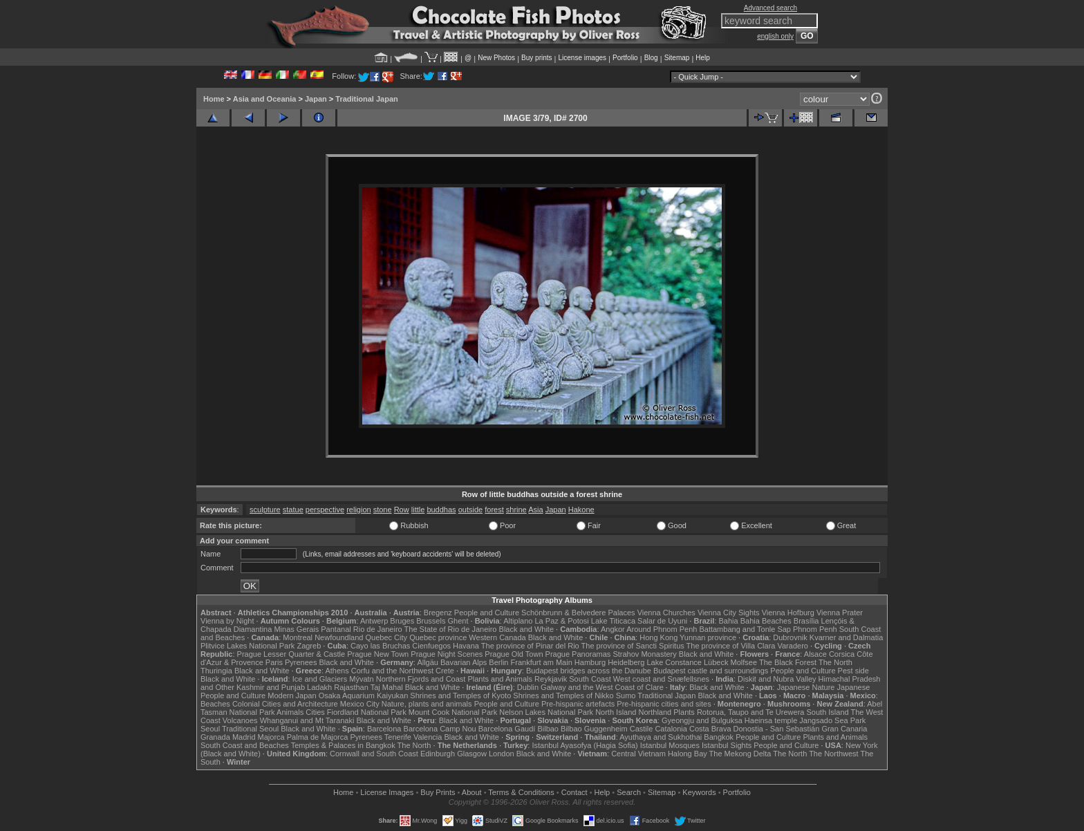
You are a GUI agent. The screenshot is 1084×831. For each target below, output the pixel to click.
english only (775, 36)
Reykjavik (550, 679)
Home (214, 99)
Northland (655, 712)
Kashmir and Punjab (270, 687)
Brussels (430, 621)
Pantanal (336, 629)
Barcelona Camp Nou (440, 729)
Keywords (699, 792)
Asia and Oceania (265, 99)
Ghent (458, 621)
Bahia (728, 621)
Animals (290, 712)
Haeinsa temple (771, 720)
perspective (325, 509)
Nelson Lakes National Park (546, 712)
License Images (386, 792)
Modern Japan (292, 695)
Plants (684, 712)
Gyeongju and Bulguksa (702, 720)
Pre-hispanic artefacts (578, 704)
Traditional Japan (366, 99)
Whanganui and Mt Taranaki (307, 720)
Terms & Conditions (521, 792)
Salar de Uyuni (662, 621)
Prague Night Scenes (447, 654)
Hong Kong (658, 637)
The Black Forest (787, 662)
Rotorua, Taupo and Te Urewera (751, 712)
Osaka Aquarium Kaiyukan (364, 695)
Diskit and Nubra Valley (777, 679)
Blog (651, 58)
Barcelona (384, 729)
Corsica (841, 654)
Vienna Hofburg (788, 612)
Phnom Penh (815, 629)
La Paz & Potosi (562, 621)
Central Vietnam (638, 753)
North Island (615, 712)
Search (629, 792)
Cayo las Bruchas (380, 646)
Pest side (853, 670)
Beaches (215, 704)
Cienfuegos (431, 646)
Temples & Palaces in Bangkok (343, 745)
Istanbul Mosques (670, 745)
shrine (516, 509)
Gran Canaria (844, 729)
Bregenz (438, 612)
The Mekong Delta (740, 753)
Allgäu (427, 662)
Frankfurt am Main (541, 662)
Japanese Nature (806, 687)
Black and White (526, 629)
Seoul (210, 729)
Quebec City (387, 637)
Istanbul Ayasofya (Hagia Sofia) (584, 745)
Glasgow (472, 753)
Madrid (244, 737)
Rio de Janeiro (377, 629)
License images (582, 58)
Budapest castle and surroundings (710, 670)
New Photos (496, 58)
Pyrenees (301, 662)
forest (494, 509)
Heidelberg (626, 662)
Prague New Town (378, 654)
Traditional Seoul (250, 729)
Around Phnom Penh (661, 629)
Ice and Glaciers (319, 679)
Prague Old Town (514, 654)
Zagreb (309, 646)
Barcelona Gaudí (507, 729)
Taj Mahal (387, 687)
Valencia (427, 737)
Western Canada (497, 637)
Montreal (297, 637)
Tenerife (397, 737)
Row (401, 509)
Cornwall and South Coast (374, 753)
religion (358, 509)
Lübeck (716, 662)
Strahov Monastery (644, 654)
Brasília (806, 621)
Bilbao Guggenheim (594, 729)
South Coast (590, 679)
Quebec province (438, 637)
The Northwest (834, 753)
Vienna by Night (227, 621)
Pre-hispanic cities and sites (664, 704)
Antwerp (374, 621)
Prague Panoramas (578, 654)
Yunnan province (708, 637)
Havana (466, 646)
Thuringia (216, 670)
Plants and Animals (499, 679)
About (472, 792)
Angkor (613, 629)
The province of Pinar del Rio (530, 646)
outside (470, 509)
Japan (316, 99)
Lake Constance (674, 662)
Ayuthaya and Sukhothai (660, 737)
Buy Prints (437, 792)
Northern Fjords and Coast (421, 679)
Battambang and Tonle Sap (745, 629)
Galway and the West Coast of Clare (602, 687)
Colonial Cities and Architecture (285, 704)
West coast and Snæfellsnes (661, 679)
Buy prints (536, 58)
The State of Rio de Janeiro (450, 629)
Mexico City (360, 704)
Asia (535, 509)
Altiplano (517, 621)
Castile (641, 729)
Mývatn (361, 679)
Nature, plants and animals (427, 704)
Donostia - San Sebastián (776, 729)
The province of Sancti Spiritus (632, 646)
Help (702, 58)
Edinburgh (437, 753)
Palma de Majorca (317, 737)
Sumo (626, 695)
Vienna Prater (839, 612)
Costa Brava (710, 729)
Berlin (498, 662)
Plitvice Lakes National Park (247, 646)
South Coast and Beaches (244, 745)
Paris (274, 662)
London (501, 753)
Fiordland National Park (366, 712)
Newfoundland (339, 637)
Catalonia (670, 729)
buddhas (441, 509)
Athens (336, 670)
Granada (215, 737)
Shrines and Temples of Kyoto (460, 695)
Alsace (815, 654)
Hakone (581, 509)
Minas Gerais (296, 629)
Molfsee (744, 662)
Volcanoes (240, 720)
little (418, 509)
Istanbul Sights (726, 745)
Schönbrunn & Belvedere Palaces (578, 612)
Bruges (402, 621)
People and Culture (486, 612)
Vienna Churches (666, 612)
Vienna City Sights (729, 612)
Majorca (271, 737)
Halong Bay (687, 753)
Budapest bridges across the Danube (588, 670)
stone (382, 509)
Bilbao (548, 729)
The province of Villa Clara (731, 646)
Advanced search (770, 8)
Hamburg (590, 662)
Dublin (528, 687)
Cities (315, 712)
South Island (828, 712)
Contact (574, 792)
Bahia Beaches (766, 621)
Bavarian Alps (463, 662)
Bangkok (718, 737)
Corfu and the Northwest (392, 670)
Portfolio (625, 58)
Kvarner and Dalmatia (846, 637)
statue (293, 509)
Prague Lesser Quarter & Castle (291, 654)
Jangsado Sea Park (832, 720)
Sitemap (677, 58)
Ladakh (319, 687)
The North (835, 662)
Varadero (792, 646)
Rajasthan (351, 687)
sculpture (265, 509)
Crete (445, 670)
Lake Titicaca (613, 621)
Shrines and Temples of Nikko (563, 695)
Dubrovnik (790, 637)
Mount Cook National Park (453, 712)
